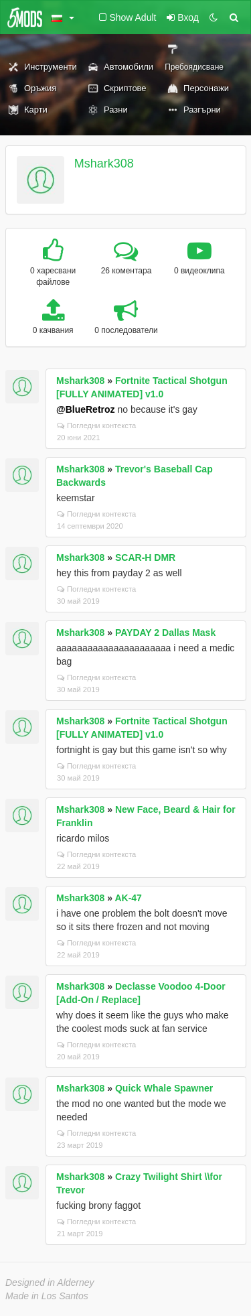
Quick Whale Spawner (164, 1088)
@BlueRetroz (85, 409)
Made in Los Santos (46, 1296)
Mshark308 (104, 163)
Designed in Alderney (49, 1282)
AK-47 (127, 898)
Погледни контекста (96, 425)
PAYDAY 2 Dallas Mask (165, 632)
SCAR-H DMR (145, 557)
